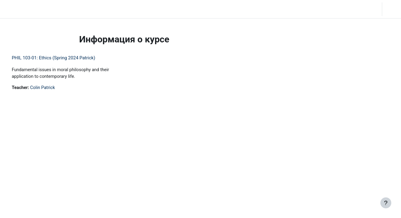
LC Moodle (18, 9)
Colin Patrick (55, 88)
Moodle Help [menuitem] (120, 9)
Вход (391, 9)
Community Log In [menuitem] (84, 9)
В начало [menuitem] (51, 9)
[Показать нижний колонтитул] (385, 202)
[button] (358, 9)
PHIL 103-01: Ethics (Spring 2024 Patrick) (64, 58)
